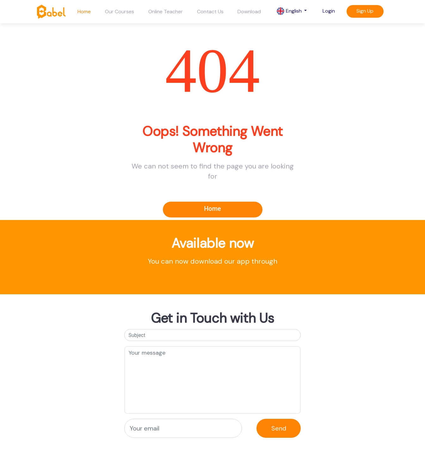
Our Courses (119, 11)
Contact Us (210, 11)
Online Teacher (165, 11)
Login (329, 11)
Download (249, 11)
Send (278, 428)
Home (84, 11)
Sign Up (364, 11)
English (290, 11)
